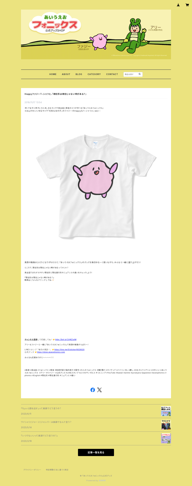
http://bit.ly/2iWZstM (65, 339)
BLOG (79, 74)
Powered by (96, 480)
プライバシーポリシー (32, 470)
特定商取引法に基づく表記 (57, 470)
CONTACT (112, 74)
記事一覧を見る (96, 452)
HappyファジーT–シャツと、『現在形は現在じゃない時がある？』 (55, 94)
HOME (52, 74)
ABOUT (66, 74)
